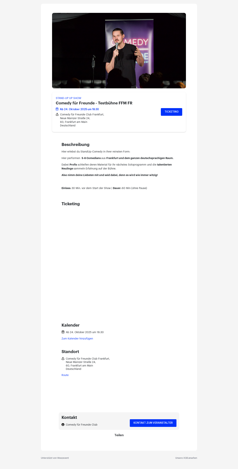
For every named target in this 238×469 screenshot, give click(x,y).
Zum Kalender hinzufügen (77, 338)
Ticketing (171, 112)
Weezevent (63, 458)
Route (65, 375)
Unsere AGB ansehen (186, 458)
